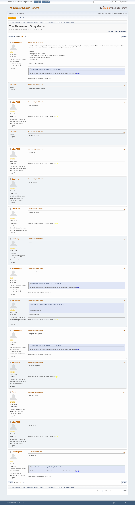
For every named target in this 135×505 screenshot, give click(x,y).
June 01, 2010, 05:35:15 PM (35, 268)
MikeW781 (16, 102)
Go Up (11, 482)
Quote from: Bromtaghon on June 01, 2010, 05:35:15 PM (47, 304)
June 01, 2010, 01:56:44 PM (35, 208)
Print (124, 36)
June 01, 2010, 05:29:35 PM (35, 238)
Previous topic (112, 31)
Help (112, 502)
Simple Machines (21, 502)
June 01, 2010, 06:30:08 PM (35, 392)
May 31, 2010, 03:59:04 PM (35, 131)
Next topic (122, 31)
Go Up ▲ (126, 502)
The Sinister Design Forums (23, 7)
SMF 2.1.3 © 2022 (11, 502)
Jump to (99, 491)
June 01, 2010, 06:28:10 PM (35, 330)
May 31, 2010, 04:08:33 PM (35, 149)
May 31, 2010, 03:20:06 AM (35, 84)
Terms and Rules (118, 502)
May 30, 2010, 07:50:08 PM (35, 42)
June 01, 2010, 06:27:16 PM (35, 300)
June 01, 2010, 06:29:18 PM (35, 362)
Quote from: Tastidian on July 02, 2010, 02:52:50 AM (46, 69)
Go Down (12, 36)
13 (28, 36)
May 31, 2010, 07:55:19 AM (35, 102)
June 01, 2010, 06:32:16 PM (35, 451)
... (27, 36)
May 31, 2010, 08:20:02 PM (35, 179)
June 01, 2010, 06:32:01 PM (35, 422)
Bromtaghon (17, 42)
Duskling (15, 179)
